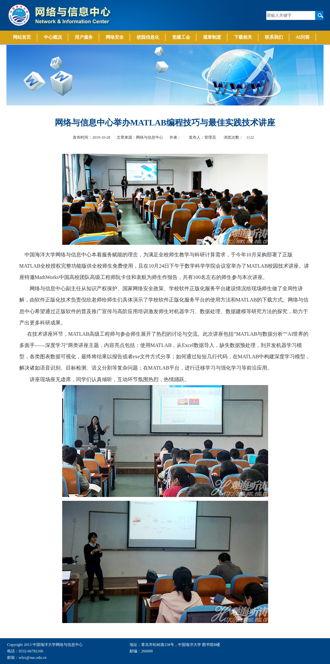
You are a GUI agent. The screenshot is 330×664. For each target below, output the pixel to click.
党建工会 (181, 37)
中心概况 (53, 37)
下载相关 (243, 37)
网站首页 (22, 37)
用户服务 (84, 37)
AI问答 (303, 37)
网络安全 (115, 37)
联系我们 (274, 37)
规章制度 (212, 37)
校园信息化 (148, 37)
